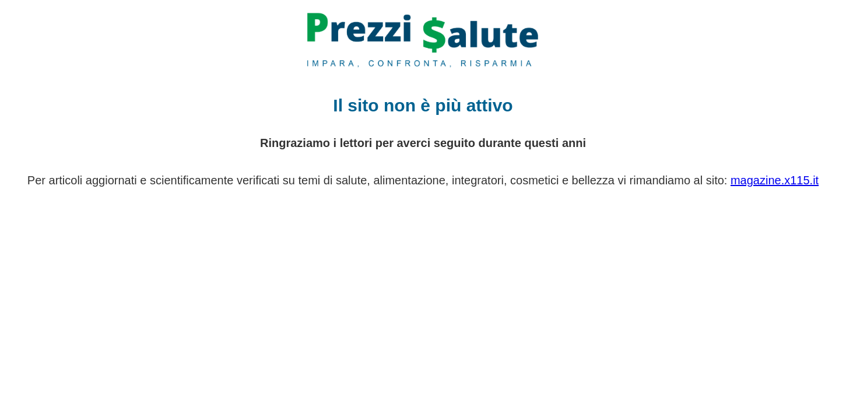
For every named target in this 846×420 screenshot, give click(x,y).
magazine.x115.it (775, 180)
